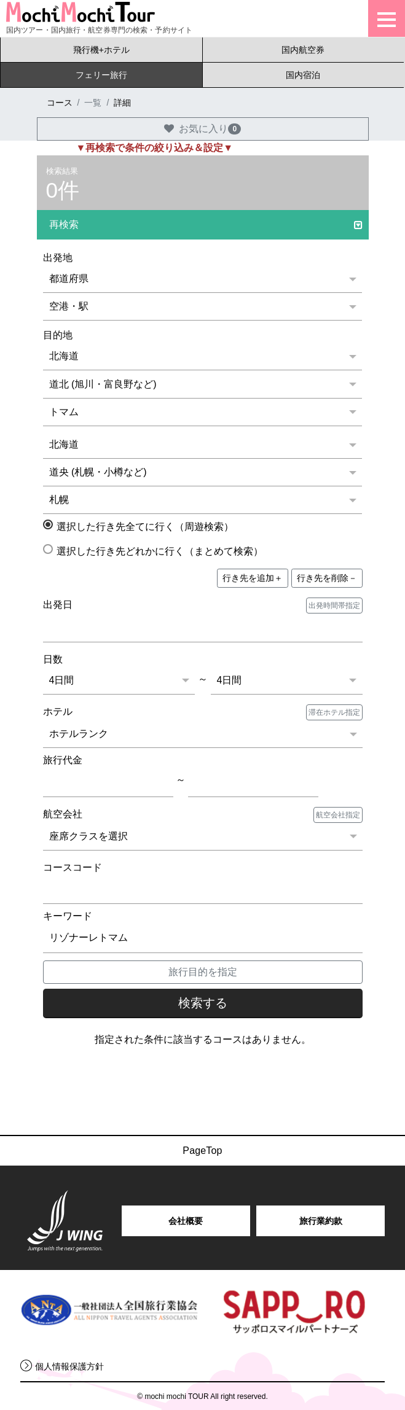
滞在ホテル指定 (334, 712)
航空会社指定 (338, 815)
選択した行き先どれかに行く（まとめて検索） (155, 550)
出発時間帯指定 (334, 605)
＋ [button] (252, 578)
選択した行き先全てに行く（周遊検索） (140, 526)
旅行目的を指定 (202, 972)
